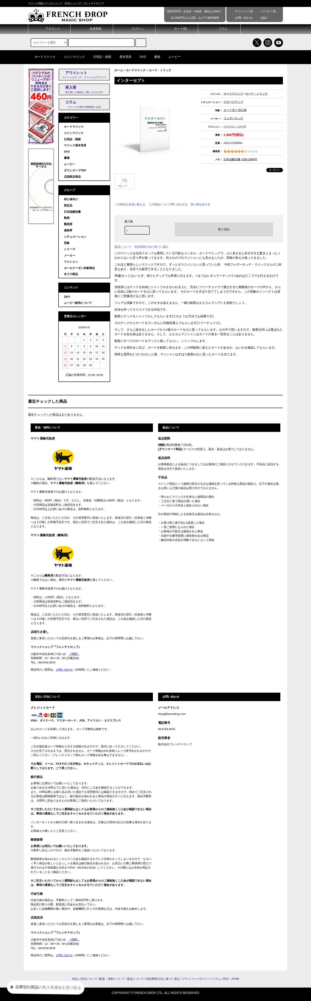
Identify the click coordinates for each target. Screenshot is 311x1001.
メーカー (69, 255)
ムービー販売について (78, 302)
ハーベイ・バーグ (235, 126)
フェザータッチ (233, 118)
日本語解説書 (232, 159)
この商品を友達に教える (129, 204)
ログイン (134, 28)
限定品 (68, 205)
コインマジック (72, 56)
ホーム (118, 70)
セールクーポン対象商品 (79, 268)
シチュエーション (75, 236)
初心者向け (71, 199)
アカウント (49, 28)
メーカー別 (265, 11)
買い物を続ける (200, 204)
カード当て (231, 110)
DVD (140, 56)
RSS (226, 978)
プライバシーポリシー (196, 978)
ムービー (172, 56)
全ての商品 (71, 274)
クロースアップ (233, 101)
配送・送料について (112, 978)
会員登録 (92, 28)
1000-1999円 (249, 159)
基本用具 (123, 56)
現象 (67, 243)
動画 (67, 217)
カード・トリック (160, 70)
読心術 (242, 110)
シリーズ (69, 249)
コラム (219, 28)
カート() (177, 28)
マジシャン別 (241, 11)
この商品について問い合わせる (168, 204)
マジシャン (71, 261)
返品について (122, 246)
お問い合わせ (241, 17)
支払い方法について (84, 978)
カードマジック (42, 56)
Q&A (261, 17)
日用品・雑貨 (99, 56)
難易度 (68, 224)
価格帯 (68, 230)
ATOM (235, 978)
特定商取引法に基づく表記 (151, 246)
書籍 (154, 56)
